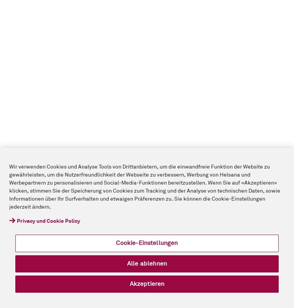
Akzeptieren (147, 284)
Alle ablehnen (147, 264)
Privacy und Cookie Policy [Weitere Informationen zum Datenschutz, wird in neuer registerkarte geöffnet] (48, 221)
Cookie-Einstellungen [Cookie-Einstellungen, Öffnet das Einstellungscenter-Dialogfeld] (147, 243)
